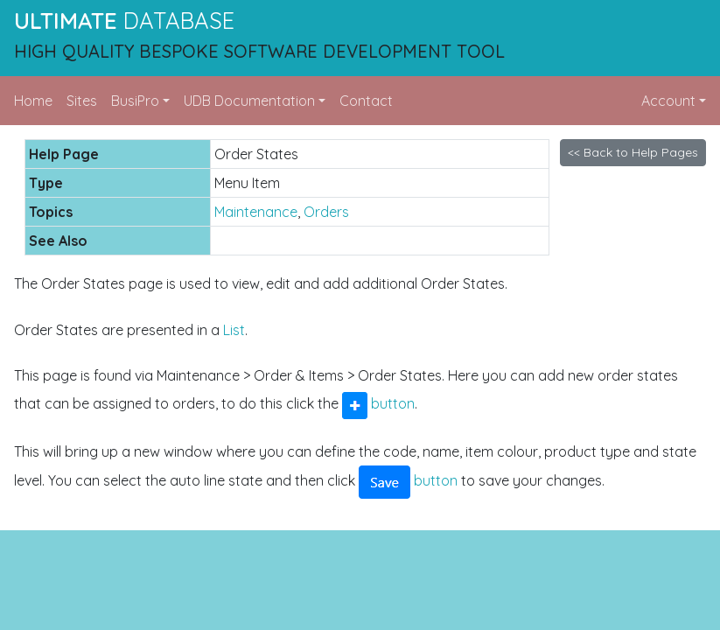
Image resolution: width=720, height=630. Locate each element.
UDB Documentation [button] (249, 100)
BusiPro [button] (135, 100)
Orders (326, 211)
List (234, 330)
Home (33, 100)
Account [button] (668, 100)
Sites (81, 100)
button (378, 403)
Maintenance (255, 211)
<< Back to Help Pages (633, 152)
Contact (366, 100)
